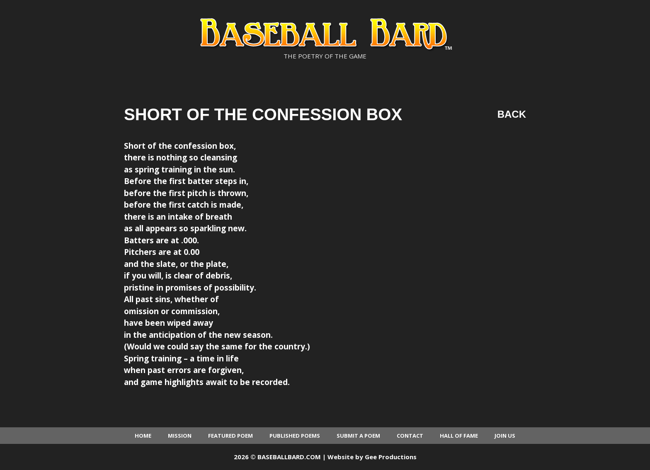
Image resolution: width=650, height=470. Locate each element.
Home (143, 435)
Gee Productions (391, 457)
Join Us (505, 435)
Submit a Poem (358, 435)
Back (511, 114)
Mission (180, 435)
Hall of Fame (459, 435)
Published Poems (294, 435)
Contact (410, 435)
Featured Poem (230, 435)
